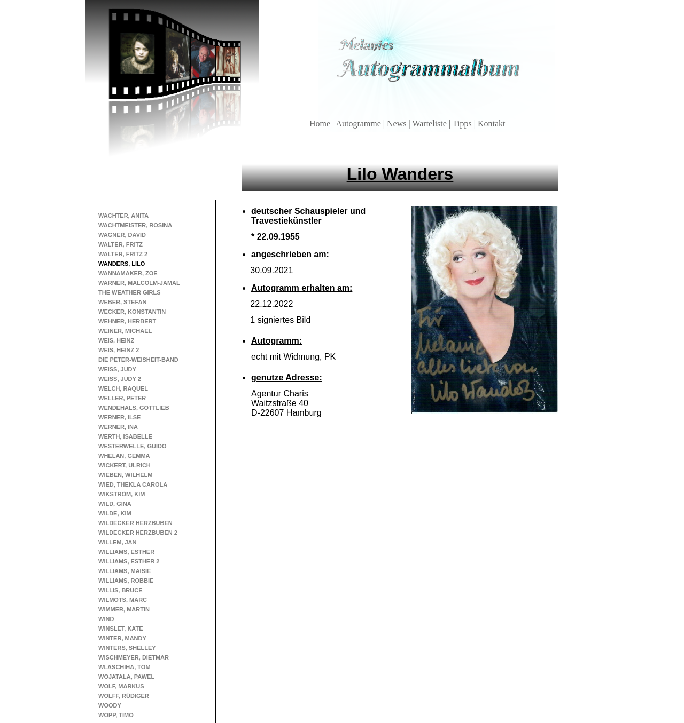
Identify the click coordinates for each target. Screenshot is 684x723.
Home (320, 123)
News (397, 123)
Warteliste (430, 123)
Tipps (463, 123)
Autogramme (359, 123)
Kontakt (492, 123)
